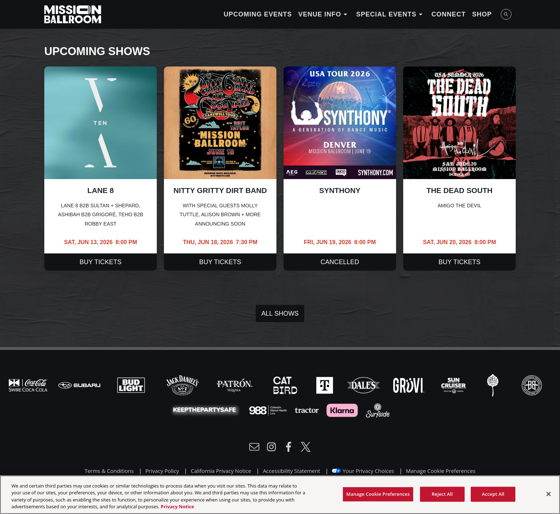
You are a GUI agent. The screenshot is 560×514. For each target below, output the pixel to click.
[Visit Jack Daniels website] (183, 385)
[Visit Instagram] (271, 447)
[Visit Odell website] (493, 385)
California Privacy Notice (221, 470)
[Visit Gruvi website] (409, 385)
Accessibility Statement (291, 470)
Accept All (493, 497)
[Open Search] (506, 14)
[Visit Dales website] (364, 385)
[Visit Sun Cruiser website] (454, 385)
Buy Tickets (100, 262)
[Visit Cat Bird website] (286, 385)
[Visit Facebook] (288, 447)
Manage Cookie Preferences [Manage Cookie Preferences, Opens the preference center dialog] (378, 497)
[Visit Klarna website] (343, 410)
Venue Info (324, 14)
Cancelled (339, 262)
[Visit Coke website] (29, 385)
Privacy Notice (177, 509)
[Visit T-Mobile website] (325, 385)
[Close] (548, 497)
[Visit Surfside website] (377, 410)
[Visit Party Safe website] (206, 410)
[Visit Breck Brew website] (532, 385)
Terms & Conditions (109, 470)
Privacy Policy (162, 470)
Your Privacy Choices (368, 470)
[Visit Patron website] (234, 385)
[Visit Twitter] (305, 447)
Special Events (390, 14)
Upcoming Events (258, 14)
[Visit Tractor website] (307, 410)
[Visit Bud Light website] (132, 385)
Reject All (442, 497)
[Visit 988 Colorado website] (268, 410)
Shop (482, 14)
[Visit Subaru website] (80, 385)
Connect (448, 14)
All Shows (280, 313)
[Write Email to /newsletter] (254, 447)
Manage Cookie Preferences (440, 470)
